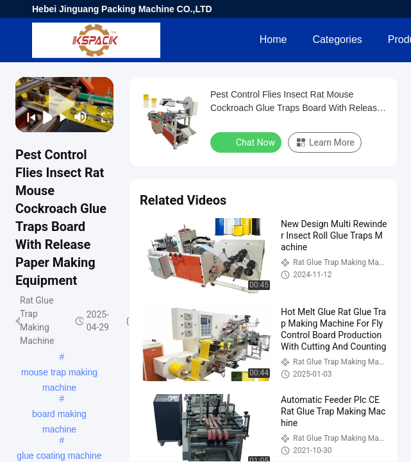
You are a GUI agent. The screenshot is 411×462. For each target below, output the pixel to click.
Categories (337, 39)
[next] (60, 116)
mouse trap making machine (59, 373)
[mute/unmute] (81, 116)
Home (273, 39)
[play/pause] (43, 116)
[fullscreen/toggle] (102, 116)
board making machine (59, 415)
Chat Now (247, 141)
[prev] (27, 116)
